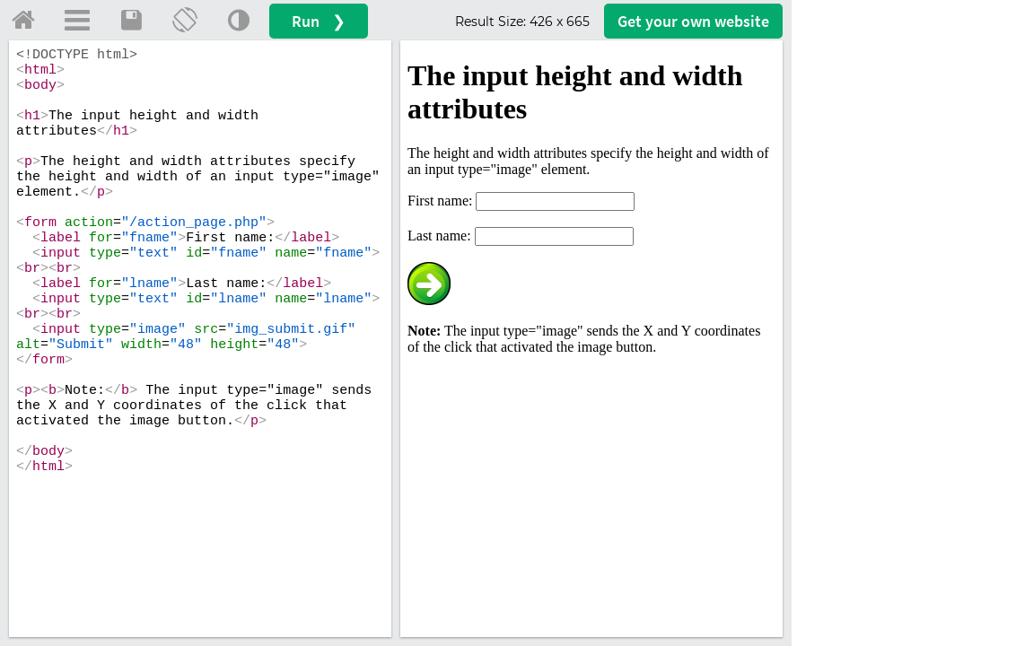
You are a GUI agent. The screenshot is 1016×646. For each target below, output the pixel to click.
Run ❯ (319, 21)
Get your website (693, 21)
